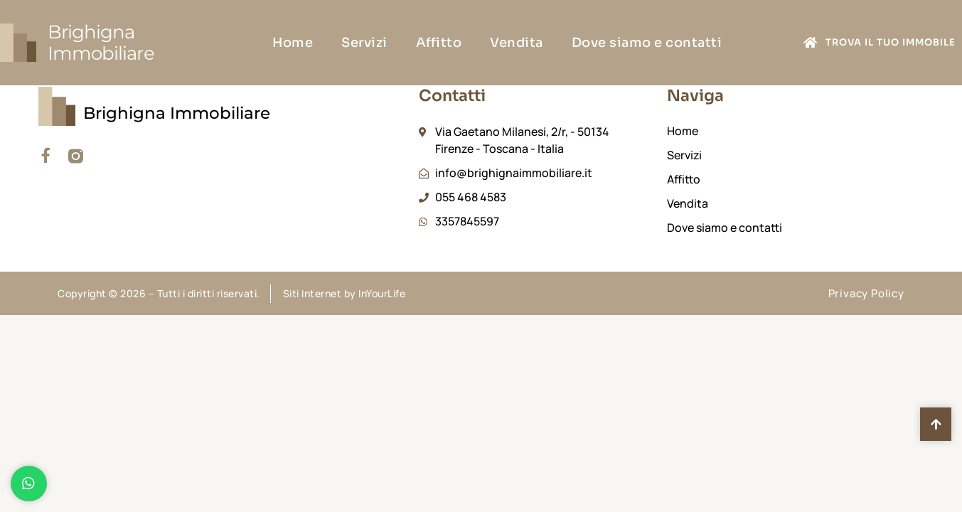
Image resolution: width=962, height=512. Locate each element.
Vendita (516, 42)
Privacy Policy (866, 293)
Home (292, 42)
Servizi (364, 42)
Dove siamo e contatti (647, 42)
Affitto (439, 42)
